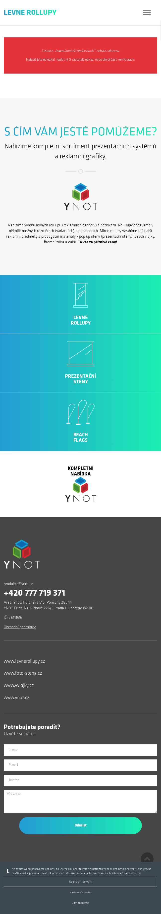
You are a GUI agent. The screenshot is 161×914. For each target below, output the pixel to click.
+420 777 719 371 (34, 593)
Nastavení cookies (80, 892)
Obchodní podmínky (20, 627)
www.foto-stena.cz (23, 673)
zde (139, 873)
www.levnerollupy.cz (24, 661)
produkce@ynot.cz (18, 584)
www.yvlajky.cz (19, 685)
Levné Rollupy (30, 13)
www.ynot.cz (16, 697)
